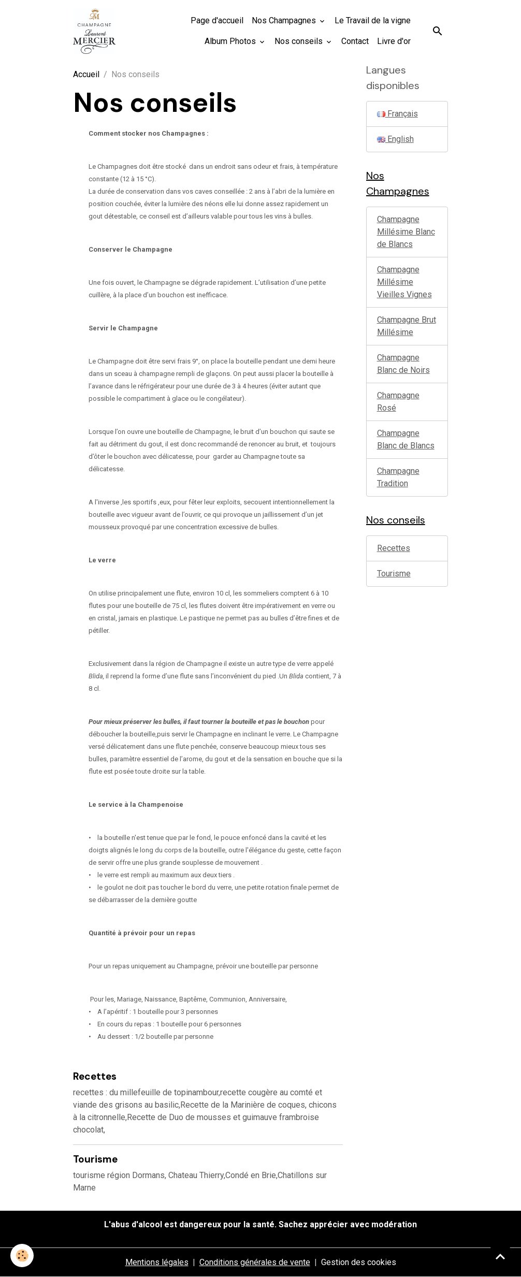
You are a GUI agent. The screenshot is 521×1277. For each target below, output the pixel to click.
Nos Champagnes (285, 20)
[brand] (94, 31)
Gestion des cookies (358, 1262)
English (395, 139)
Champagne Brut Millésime (406, 326)
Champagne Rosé (398, 401)
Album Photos (231, 41)
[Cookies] (22, 1255)
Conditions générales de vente (254, 1262)
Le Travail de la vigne (373, 20)
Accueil (86, 74)
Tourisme (95, 1159)
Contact (355, 41)
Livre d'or (394, 41)
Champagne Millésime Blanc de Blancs (406, 231)
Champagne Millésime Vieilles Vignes (404, 282)
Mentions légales (157, 1262)
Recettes (95, 1076)
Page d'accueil (217, 20)
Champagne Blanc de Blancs (406, 439)
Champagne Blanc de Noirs (403, 364)
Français (397, 114)
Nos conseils (299, 41)
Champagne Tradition (398, 477)
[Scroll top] (500, 1256)
